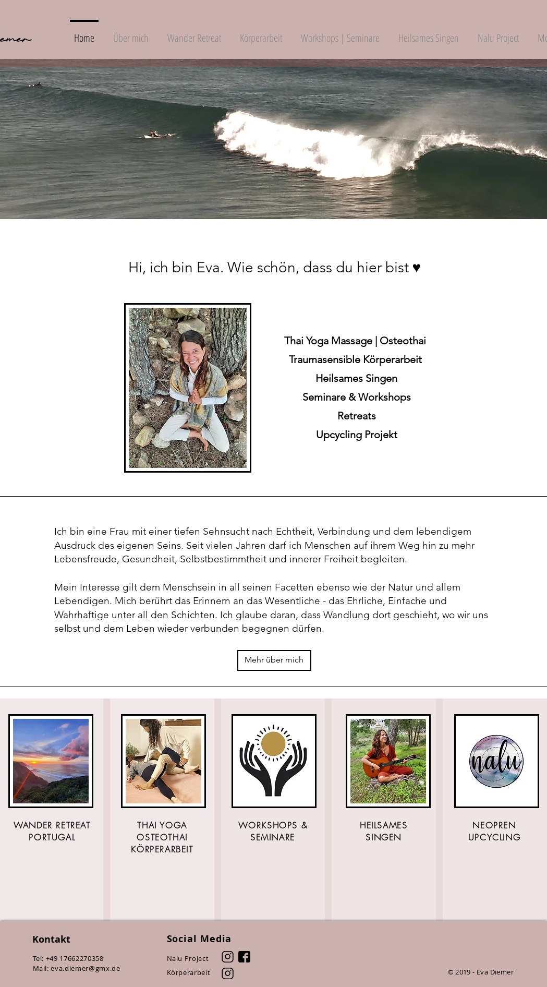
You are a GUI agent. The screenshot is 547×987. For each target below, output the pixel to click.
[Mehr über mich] (274, 660)
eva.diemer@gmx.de (85, 968)
